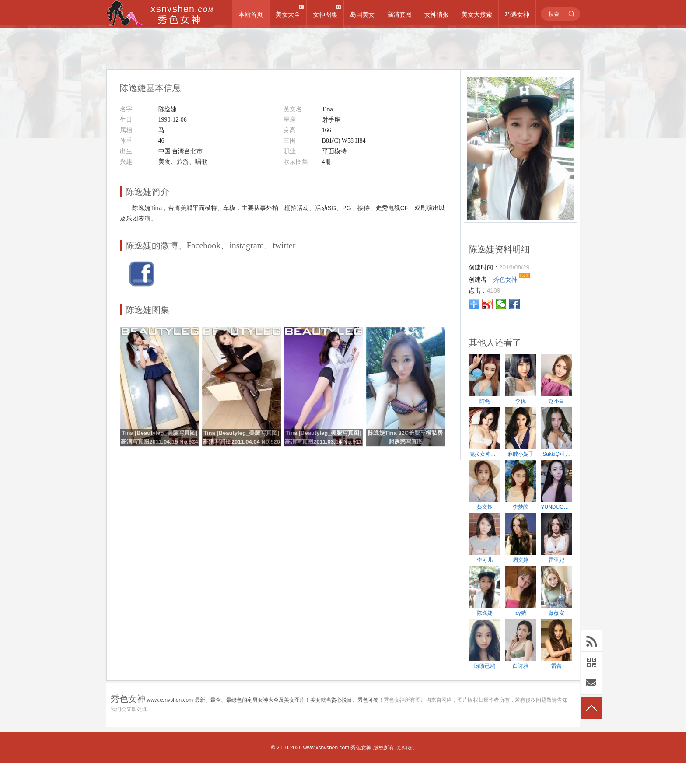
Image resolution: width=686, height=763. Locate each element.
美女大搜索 (477, 14)
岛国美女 (362, 14)
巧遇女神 (517, 14)
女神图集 (325, 14)
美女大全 (288, 14)
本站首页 (250, 14)
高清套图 (399, 14)
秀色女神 (360, 748)
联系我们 (405, 747)
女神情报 (436, 14)
